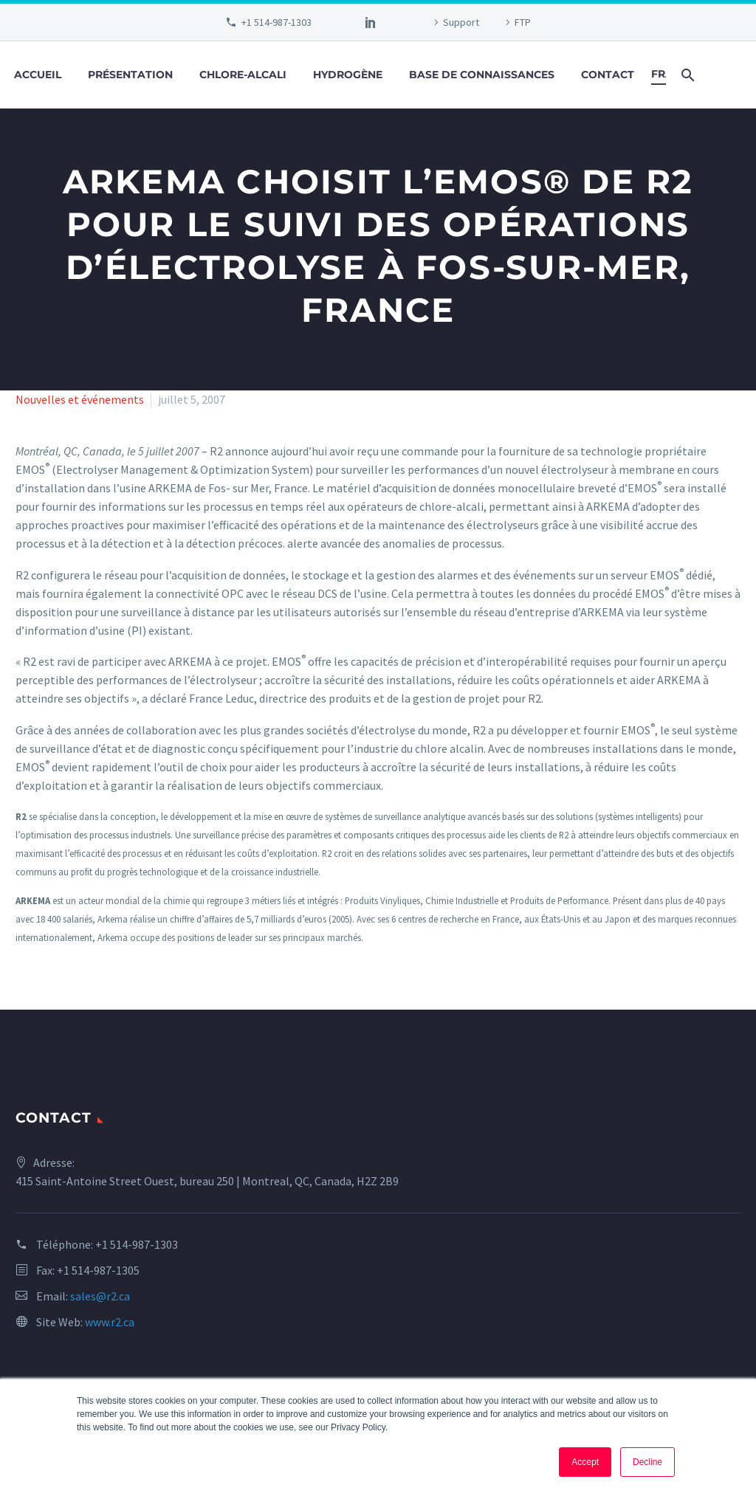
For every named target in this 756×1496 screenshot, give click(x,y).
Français (658, 73)
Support (461, 22)
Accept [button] (585, 1462)
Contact (607, 74)
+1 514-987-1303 (276, 22)
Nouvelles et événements (80, 399)
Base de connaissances (481, 74)
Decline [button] (647, 1462)
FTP (523, 22)
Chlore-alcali (242, 74)
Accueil (37, 74)
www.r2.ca (109, 1321)
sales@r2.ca (100, 1296)
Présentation (130, 74)
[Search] (686, 75)
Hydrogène (347, 74)
